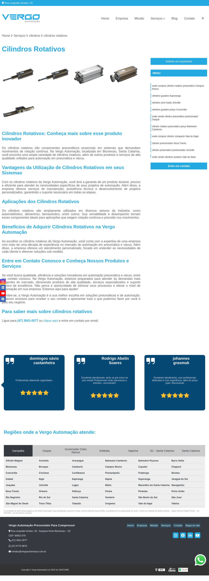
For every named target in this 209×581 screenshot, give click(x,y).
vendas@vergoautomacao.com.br (27, 552)
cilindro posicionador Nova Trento (169, 147)
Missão (139, 18)
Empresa (122, 18)
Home (105, 18)
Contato (189, 18)
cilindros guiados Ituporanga (166, 97)
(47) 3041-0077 (28, 321)
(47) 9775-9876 (18, 546)
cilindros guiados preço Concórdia (169, 111)
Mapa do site (193, 525)
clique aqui (50, 321)
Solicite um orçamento (179, 61)
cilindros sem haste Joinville (166, 104)
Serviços (156, 18)
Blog (174, 18)
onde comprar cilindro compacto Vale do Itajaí (175, 140)
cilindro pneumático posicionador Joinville (173, 155)
